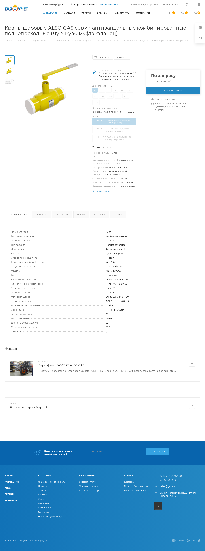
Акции (9, 488)
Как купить (62, 214)
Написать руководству (50, 516)
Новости (42, 486)
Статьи (41, 499)
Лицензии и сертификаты (51, 482)
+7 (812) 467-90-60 (84, 4)
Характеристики (17, 214)
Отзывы (118, 214)
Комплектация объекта (136, 490)
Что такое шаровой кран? (28, 407)
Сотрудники (44, 507)
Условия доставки (88, 486)
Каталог (10, 475)
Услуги (128, 475)
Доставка (99, 214)
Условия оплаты (87, 482)
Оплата (81, 214)
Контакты (11, 500)
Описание (41, 214)
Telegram (158, 506)
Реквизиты (44, 503)
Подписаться (158, 451)
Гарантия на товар (89, 490)
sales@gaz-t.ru (168, 486)
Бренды (10, 494)
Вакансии (43, 512)
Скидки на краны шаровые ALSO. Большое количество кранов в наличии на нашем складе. (118, 76)
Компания (12, 482)
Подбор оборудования (136, 486)
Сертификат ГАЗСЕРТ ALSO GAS (61, 365)
